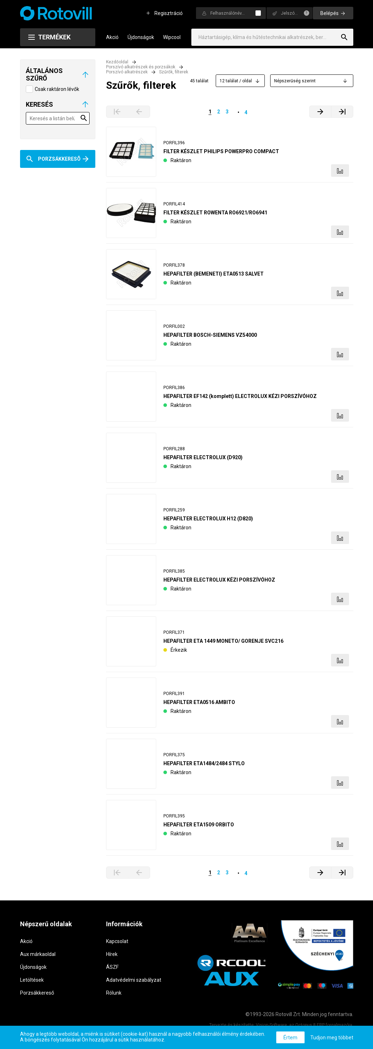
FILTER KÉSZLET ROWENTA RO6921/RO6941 (215, 212)
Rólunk (113, 993)
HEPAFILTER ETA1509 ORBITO (198, 824)
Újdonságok (141, 37)
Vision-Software (271, 1025)
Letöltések (32, 980)
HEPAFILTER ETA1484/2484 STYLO (204, 763)
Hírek (112, 954)
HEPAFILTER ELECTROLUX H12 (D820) (208, 518)
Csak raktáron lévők (57, 89)
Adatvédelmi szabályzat (133, 980)
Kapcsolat (117, 941)
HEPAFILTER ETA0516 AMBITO (199, 702)
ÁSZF (112, 967)
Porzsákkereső (37, 993)
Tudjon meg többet (331, 1037)
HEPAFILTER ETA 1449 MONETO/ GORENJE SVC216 (223, 641)
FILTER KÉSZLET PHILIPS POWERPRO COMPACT (221, 151)
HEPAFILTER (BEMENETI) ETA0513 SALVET (213, 274)
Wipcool (172, 37)
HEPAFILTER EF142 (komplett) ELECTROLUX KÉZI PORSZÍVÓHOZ (240, 396)
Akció (112, 37)
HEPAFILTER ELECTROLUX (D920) (203, 457)
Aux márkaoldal (38, 954)
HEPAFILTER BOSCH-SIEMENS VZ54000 (210, 335)
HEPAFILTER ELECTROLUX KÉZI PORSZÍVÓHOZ (219, 580)
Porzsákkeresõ (59, 159)
